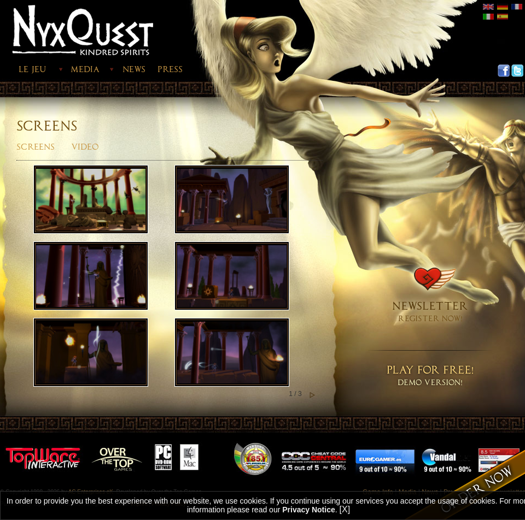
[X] (345, 509)
